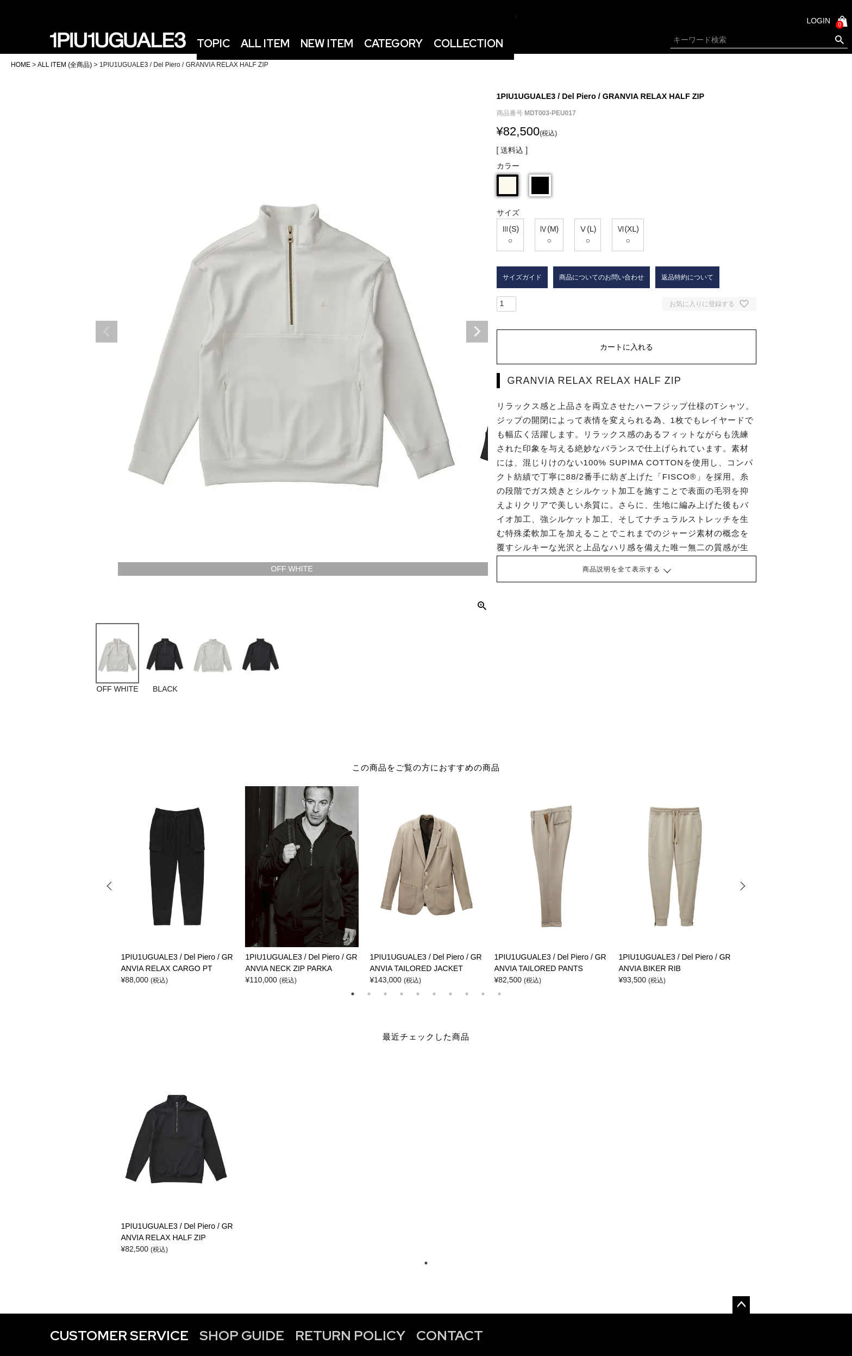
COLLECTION (468, 43)
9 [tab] (483, 993)
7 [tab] (450, 993)
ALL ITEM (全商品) (64, 65)
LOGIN (818, 20)
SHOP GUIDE (241, 1336)
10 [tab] (499, 993)
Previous (106, 332)
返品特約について (687, 277)
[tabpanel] (177, 886)
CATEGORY (393, 43)
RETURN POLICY (350, 1336)
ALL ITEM (265, 43)
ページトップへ (741, 1305)
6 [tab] (434, 993)
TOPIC (213, 43)
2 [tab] (369, 993)
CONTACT (449, 1336)
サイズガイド (522, 277)
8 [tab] (466, 993)
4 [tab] (401, 993)
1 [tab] (352, 993)
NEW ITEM (326, 43)
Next (477, 332)
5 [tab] (417, 993)
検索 (839, 40)
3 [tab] (385, 993)
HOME (20, 65)
